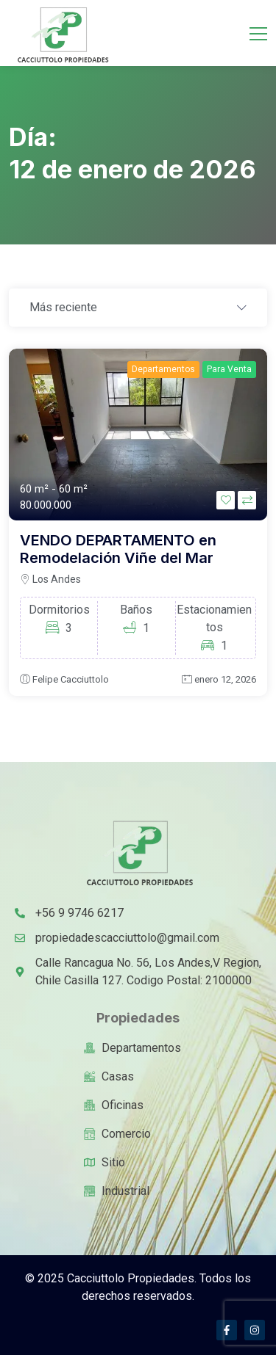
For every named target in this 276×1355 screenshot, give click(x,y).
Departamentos (163, 369)
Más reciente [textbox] (63, 307)
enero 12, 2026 (225, 679)
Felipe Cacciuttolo (70, 679)
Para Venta (229, 369)
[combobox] (138, 308)
